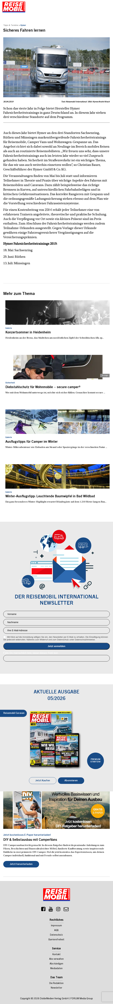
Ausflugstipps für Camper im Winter (31, 442)
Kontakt (56, 954)
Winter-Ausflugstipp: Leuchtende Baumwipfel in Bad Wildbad (50, 496)
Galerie (8, 328)
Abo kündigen (56, 964)
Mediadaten (56, 969)
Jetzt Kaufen (42, 780)
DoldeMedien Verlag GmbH (54, 998)
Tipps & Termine (10, 25)
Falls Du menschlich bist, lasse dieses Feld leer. (31, 653)
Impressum (56, 926)
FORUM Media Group (81, 998)
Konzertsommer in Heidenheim (28, 332)
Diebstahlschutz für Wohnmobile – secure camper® (42, 387)
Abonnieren (71, 780)
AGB (56, 930)
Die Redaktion (56, 983)
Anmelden (56, 646)
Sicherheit (10, 383)
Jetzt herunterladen (21, 864)
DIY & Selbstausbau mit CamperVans (30, 840)
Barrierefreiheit (56, 940)
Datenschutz (56, 935)
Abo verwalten (56, 959)
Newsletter (56, 988)
